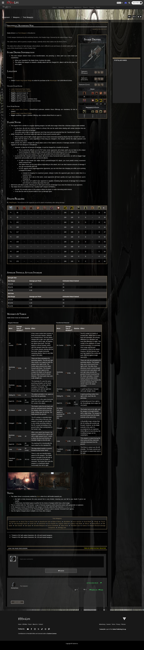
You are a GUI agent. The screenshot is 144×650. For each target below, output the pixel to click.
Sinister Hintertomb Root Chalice (21, 91)
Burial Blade (87, 521)
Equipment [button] (77, 7)
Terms (113, 624)
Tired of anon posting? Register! (95, 548)
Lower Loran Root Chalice (19, 109)
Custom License (51, 633)
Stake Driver (64, 525)
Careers (108, 624)
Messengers (53, 80)
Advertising (102, 624)
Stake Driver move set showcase (17, 318)
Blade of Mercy (56, 521)
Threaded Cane (75, 525)
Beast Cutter (34, 521)
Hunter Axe (32, 523)
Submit (61, 571)
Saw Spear (28, 525)
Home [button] (55, 7)
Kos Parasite (52, 523)
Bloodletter (67, 521)
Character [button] (69, 7)
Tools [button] (98, 7)
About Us (35, 624)
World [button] (85, 7)
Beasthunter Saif (45, 521)
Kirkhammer (42, 523)
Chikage (96, 521)
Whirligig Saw (62, 527)
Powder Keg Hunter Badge (23, 80)
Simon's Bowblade (52, 525)
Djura (38, 496)
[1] (22, 330)
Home (19, 624)
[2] (71, 330)
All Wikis (24, 624)
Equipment (6, 17)
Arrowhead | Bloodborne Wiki (20, 25)
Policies (123, 624)
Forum (30, 624)
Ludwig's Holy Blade (76, 523)
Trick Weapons (28, 17)
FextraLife (102, 629)
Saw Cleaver (18, 525)
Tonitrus (84, 525)
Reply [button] (100, 590)
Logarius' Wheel (63, 523)
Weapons (16, 17)
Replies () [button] (93, 590)
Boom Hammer (77, 521)
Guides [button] (91, 7)
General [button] (61, 7)
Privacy (118, 624)
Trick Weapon (22, 33)
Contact (41, 624)
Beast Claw (24, 521)
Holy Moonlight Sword (20, 523)
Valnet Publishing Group (119, 629)
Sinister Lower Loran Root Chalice (21, 113)
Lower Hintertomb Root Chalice (20, 89)
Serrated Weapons (39, 525)
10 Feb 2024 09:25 (92, 583)
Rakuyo (87, 523)
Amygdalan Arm (14, 521)
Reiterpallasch (95, 523)
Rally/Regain (13, 202)
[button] (120, 3)
